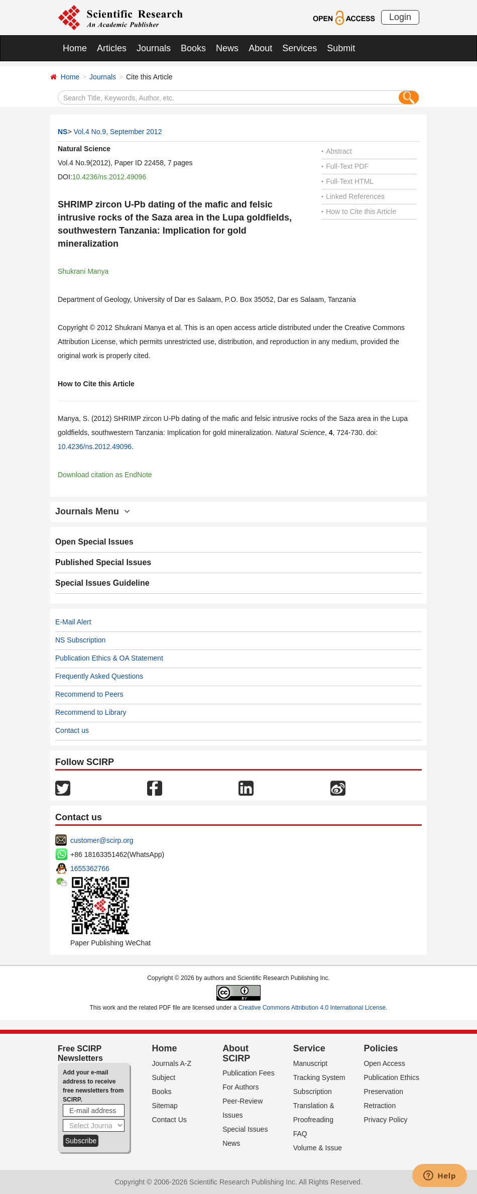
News (227, 48)
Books (193, 48)
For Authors (240, 1087)
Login (400, 17)
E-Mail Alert (73, 622)
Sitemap (165, 1106)
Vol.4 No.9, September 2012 (118, 132)
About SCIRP (236, 1053)
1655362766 (89, 868)
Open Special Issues (94, 541)
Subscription (312, 1092)
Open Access (384, 1063)
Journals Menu (92, 511)
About (260, 48)
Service (309, 1048)
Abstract (336, 151)
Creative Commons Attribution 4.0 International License (312, 1007)
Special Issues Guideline (102, 583)
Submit (341, 48)
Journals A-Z (172, 1063)
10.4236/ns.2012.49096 (109, 177)
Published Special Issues (103, 562)
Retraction (380, 1106)
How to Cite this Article (358, 211)
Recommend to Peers (89, 694)
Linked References (353, 196)
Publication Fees (248, 1073)
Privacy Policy (385, 1120)
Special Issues (245, 1129)
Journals (154, 48)
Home (75, 48)
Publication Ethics (391, 1077)
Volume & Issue (317, 1148)
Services (299, 48)
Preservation (383, 1092)
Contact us (72, 730)
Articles (112, 48)
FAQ (300, 1134)
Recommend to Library (91, 712)
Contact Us (169, 1120)
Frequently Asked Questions (99, 676)
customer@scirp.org (101, 840)
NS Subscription (80, 640)
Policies (381, 1048)
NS (62, 132)
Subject (164, 1077)
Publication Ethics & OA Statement (109, 658)
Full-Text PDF (345, 166)
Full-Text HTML (347, 181)
